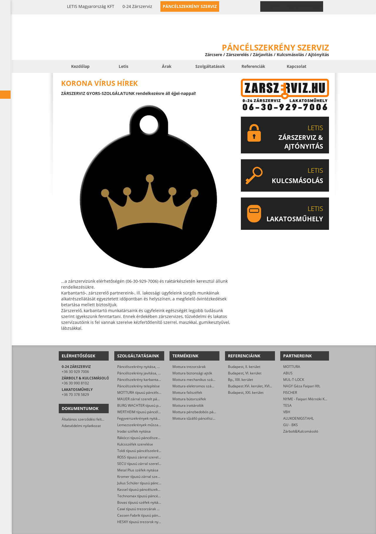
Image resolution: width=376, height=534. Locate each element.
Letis (123, 66)
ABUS (288, 373)
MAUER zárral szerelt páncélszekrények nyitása (156, 398)
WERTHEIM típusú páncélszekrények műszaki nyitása (160, 411)
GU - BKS (290, 424)
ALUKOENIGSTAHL (298, 418)
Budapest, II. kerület (244, 366)
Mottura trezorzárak (189, 366)
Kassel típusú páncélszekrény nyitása (147, 489)
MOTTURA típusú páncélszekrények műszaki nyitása (159, 392)
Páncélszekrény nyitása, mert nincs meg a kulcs (156, 366)
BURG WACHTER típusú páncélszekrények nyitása (157, 405)
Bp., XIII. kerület (240, 379)
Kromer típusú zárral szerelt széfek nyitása (152, 476)
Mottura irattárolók (188, 405)
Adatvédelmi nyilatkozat (81, 425)
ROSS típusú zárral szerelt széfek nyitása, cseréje (157, 457)
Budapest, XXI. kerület (245, 392)
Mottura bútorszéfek (189, 398)
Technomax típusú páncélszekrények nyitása (153, 495)
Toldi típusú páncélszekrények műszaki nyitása (155, 450)
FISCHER (290, 392)
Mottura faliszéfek (187, 392)
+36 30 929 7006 (75, 371)
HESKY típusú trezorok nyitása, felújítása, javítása (157, 521)
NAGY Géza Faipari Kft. (301, 386)
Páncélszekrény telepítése (138, 386)
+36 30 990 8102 (75, 383)
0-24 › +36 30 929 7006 (295, 6)
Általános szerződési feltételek (87, 419)
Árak (167, 66)
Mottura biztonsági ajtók (192, 373)
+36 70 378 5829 (75, 394)
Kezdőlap (80, 66)
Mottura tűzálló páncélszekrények (200, 418)
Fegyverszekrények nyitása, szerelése (148, 418)
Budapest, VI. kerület (244, 373)
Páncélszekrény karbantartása (142, 379)
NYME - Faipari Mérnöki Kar (305, 398)
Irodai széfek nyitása (134, 431)
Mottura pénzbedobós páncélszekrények (205, 411)
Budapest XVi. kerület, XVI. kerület (255, 386)
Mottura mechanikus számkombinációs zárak (209, 379)
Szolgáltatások (210, 66)
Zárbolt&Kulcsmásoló (300, 431)
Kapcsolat (296, 66)
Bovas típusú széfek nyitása (139, 502)
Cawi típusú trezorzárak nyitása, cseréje (149, 508)
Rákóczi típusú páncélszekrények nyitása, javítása (157, 437)
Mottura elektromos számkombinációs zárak (208, 386)
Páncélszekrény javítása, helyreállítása (148, 373)
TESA (287, 405)
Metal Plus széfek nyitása (137, 470)
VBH (286, 411)
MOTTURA (291, 366)
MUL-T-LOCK (293, 379)
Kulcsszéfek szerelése (135, 444)
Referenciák (253, 66)
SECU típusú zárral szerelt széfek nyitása (150, 463)
